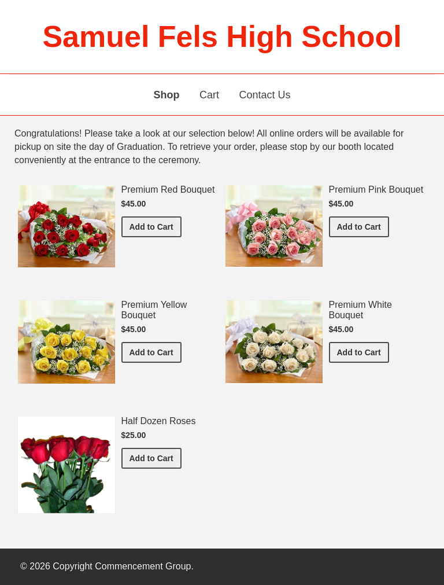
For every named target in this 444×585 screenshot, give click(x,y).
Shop (167, 95)
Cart (209, 95)
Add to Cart (156, 225)
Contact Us (264, 95)
